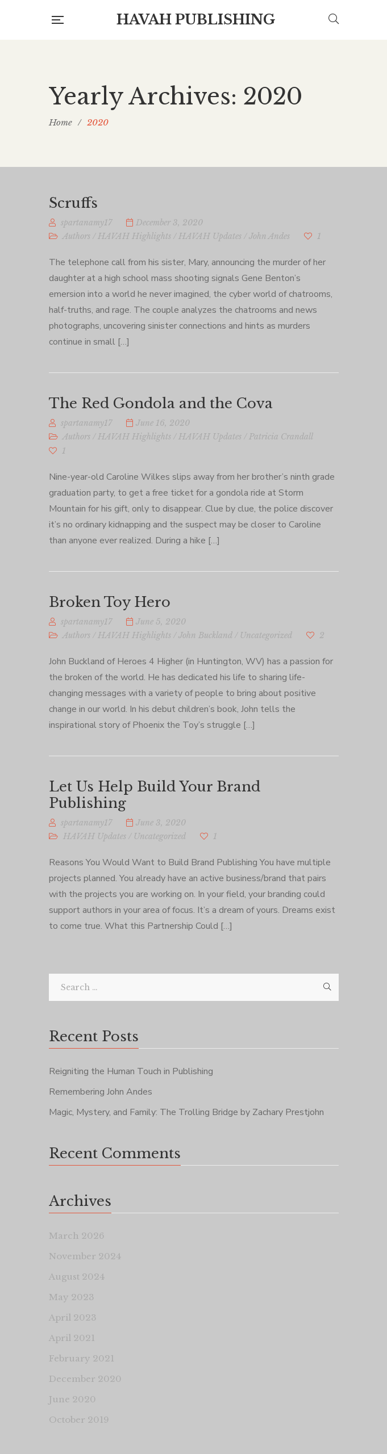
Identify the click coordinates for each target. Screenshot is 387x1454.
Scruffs (73, 203)
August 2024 (77, 1276)
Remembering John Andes (100, 1092)
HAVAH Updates (210, 236)
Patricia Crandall (281, 436)
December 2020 (85, 1378)
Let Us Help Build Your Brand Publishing (154, 794)
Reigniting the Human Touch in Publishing (131, 1071)
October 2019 (79, 1419)
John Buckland (205, 635)
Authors (76, 236)
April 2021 (72, 1338)
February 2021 (81, 1358)
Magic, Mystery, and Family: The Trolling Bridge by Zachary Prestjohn (186, 1112)
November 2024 (85, 1256)
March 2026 (77, 1235)
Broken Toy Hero (109, 602)
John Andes (269, 236)
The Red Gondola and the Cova (161, 403)
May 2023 (71, 1297)
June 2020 (72, 1399)
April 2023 (73, 1317)
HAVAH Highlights (134, 236)
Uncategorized (266, 635)
